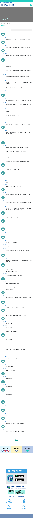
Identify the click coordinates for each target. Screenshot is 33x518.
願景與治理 (9, 23)
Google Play (19, 476)
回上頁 (16, 439)
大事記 (13, 23)
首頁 (1, 23)
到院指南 (16, 451)
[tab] (6, 30)
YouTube (8, 451)
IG (5, 451)
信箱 (27, 451)
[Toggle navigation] (31, 5)
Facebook (3, 451)
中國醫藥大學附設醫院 (16, 487)
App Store (19, 479)
